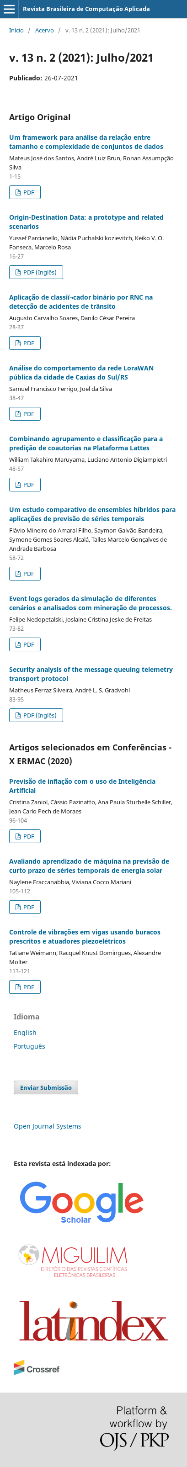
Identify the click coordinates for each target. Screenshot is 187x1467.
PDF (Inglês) (39, 272)
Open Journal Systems (47, 1126)
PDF (28, 192)
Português (29, 1046)
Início (16, 30)
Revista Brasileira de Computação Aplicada (86, 9)
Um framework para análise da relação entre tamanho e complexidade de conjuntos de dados (86, 142)
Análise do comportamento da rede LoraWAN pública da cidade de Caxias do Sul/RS (81, 372)
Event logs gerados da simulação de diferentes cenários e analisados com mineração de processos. (90, 603)
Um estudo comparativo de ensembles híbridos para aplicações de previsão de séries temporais (92, 514)
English (25, 1032)
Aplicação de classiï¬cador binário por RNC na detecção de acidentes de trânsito (81, 302)
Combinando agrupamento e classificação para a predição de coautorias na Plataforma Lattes (86, 443)
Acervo (44, 30)
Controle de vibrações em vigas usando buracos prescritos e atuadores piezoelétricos (84, 936)
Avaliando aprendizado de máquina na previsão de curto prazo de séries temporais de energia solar (89, 866)
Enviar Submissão (46, 1087)
